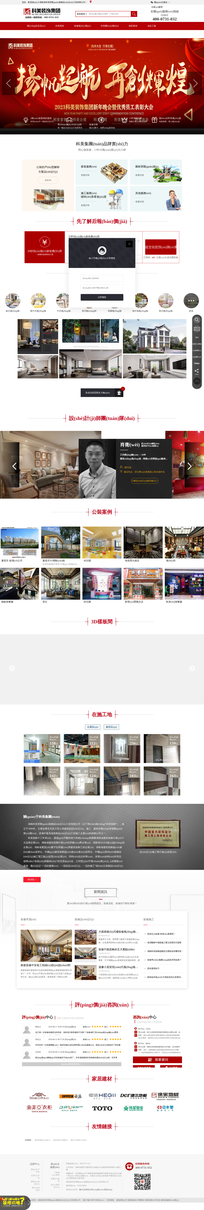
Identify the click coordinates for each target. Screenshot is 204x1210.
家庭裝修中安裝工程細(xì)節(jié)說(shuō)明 (45, 965)
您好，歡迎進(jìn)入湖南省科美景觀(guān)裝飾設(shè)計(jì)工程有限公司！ (57, 2)
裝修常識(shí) (28, 919)
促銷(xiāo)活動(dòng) (197, 360)
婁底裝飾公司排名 (152, 1200)
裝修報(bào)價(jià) (82, 26)
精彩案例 (133, 26)
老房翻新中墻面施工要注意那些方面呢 (164, 943)
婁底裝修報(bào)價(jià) (42, 1140)
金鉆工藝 (151, 26)
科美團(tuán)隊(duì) (110, 26)
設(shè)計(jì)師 (197, 354)
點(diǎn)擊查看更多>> (71, 1064)
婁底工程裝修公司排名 (79, 1140)
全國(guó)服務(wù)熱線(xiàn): (165, 13)
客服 (197, 363)
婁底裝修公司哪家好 (60, 1140)
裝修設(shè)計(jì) (84, 919)
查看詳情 (48, 180)
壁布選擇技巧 (153, 968)
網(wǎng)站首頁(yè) (36, 26)
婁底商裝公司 (122, 1200)
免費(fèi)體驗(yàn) (197, 347)
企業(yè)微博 (157, 7)
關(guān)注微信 (160, 2)
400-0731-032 (165, 19)
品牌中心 (54, 34)
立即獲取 (102, 297)
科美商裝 (59, 26)
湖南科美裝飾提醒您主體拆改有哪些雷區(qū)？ (165, 952)
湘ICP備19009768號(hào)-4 (93, 1200)
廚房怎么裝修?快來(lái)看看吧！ (161, 934)
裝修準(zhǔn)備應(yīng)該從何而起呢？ (164, 960)
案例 (197, 337)
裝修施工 (148, 919)
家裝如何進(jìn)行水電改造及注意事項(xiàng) (164, 978)
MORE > (32, 879)
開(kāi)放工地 (33, 34)
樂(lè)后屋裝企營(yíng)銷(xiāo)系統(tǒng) (95, 1190)
